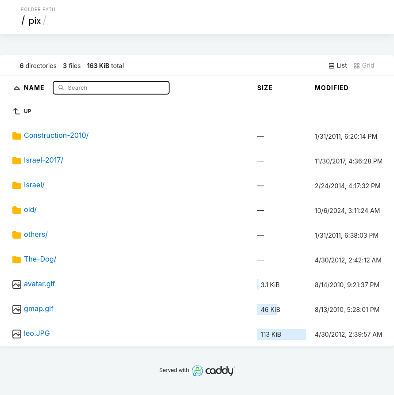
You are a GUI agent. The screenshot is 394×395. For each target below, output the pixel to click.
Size (265, 87)
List (337, 65)
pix (34, 21)
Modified (332, 87)
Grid (364, 65)
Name (35, 87)
